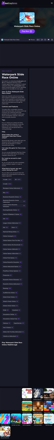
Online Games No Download (12, 245)
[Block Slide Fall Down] (38, 407)
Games (3, 71)
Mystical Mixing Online (11, 232)
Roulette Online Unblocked (12, 284)
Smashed (16, 310)
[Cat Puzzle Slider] (38, 420)
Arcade (7, 71)
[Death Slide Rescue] (27, 394)
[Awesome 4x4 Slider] (27, 407)
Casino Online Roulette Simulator (14, 205)
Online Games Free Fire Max (12, 240)
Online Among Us (9, 236)
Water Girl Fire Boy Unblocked (13, 332)
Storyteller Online (9, 314)
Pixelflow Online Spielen (11, 271)
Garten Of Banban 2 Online (12, 214)
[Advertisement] (27, 55)
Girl (5, 219)
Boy (5, 193)
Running (7, 288)
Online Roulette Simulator (12, 262)
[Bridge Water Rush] (5, 420)
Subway (6, 323)
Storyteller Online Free (11, 319)
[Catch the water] (49, 420)
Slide (6, 310)
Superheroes (19, 323)
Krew (14, 227)
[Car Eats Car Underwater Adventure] (16, 420)
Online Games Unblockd (11, 249)
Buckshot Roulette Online (12, 197)
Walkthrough (12, 345)
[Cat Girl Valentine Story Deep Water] (27, 420)
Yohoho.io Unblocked (10, 336)
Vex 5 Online (8, 327)
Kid (5, 227)
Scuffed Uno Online (10, 293)
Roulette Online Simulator (12, 280)
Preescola (7, 275)
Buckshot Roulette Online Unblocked (14, 201)
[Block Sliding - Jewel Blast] (49, 407)
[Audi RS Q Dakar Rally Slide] (49, 394)
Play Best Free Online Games (9, 3)
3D (11, 71)
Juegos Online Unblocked (12, 223)
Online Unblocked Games (12, 267)
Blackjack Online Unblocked (12, 188)
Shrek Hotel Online (10, 297)
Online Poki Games (10, 258)
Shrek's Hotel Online (10, 301)
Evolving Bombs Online (11, 210)
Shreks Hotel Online (10, 306)
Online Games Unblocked (12, 253)
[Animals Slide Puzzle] (38, 394)
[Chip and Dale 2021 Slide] (5, 432)
